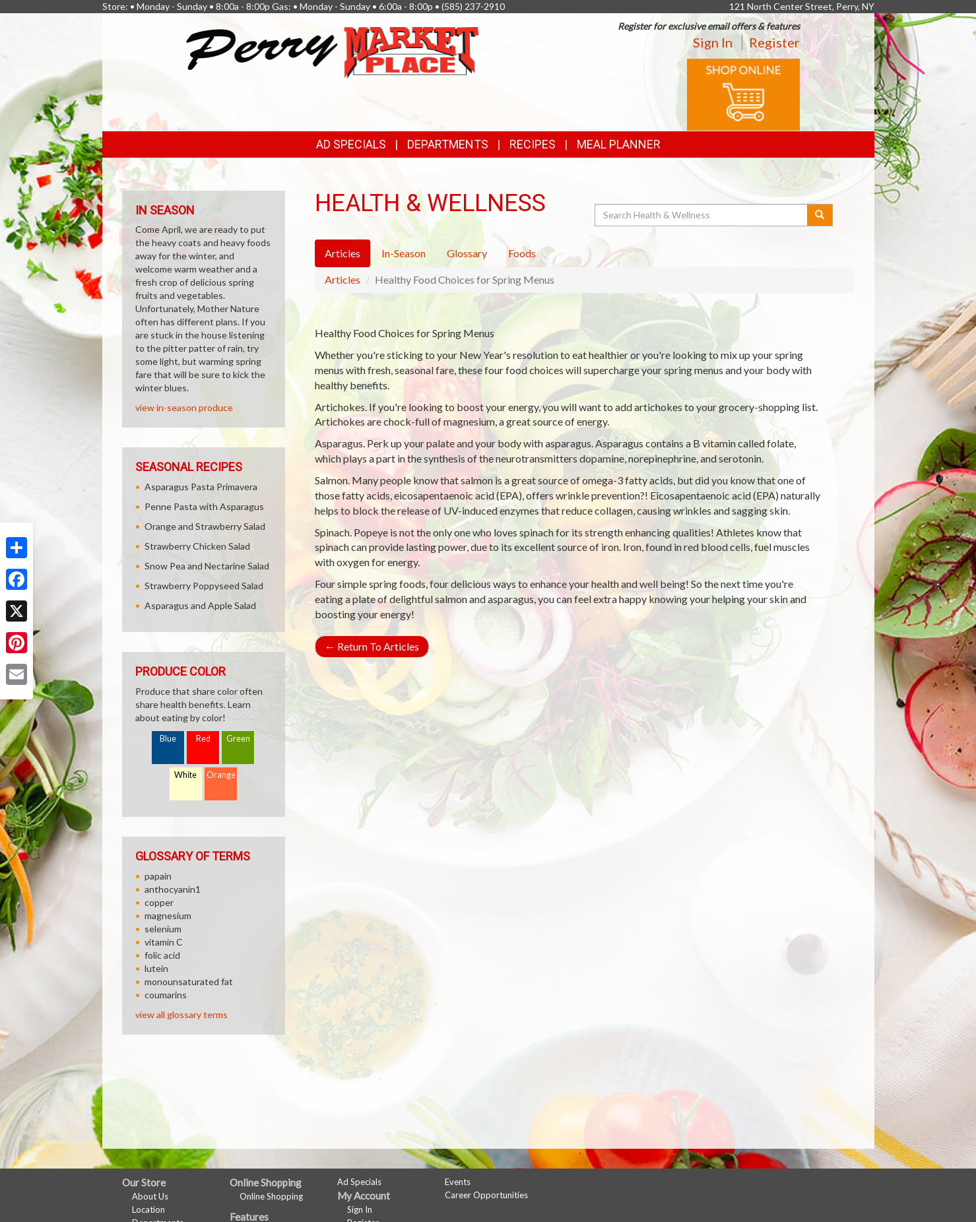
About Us (150, 1196)
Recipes (532, 144)
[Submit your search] (820, 215)
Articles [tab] (342, 253)
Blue (168, 739)
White (185, 775)
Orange (221, 775)
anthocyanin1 (173, 889)
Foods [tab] (522, 253)
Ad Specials (351, 144)
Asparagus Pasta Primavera (201, 486)
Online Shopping (271, 1196)
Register (774, 42)
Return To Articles (372, 646)
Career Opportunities (486, 1195)
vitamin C (164, 942)
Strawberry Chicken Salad (197, 546)
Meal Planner (619, 144)
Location (148, 1209)
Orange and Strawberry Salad (205, 526)
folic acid (162, 955)
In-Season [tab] (403, 253)
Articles (342, 279)
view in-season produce (184, 407)
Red (203, 739)
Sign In (712, 42)
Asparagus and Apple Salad (200, 605)
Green (238, 739)
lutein (156, 968)
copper (159, 902)
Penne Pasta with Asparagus (204, 506)
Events (458, 1181)
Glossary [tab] (467, 253)
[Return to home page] (332, 51)
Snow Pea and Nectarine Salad (207, 565)
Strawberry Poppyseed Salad (204, 585)
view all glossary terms (181, 1014)
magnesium (168, 915)
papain (158, 876)
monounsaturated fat (189, 981)
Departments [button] (447, 144)
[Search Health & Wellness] (702, 215)
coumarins (166, 994)
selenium (163, 928)
